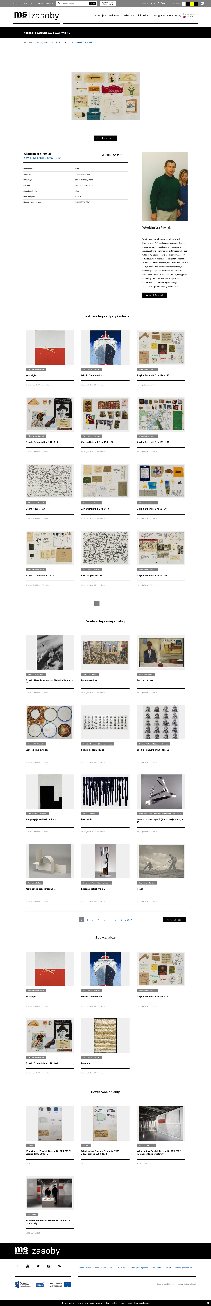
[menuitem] (101, 15)
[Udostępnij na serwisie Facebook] (121, 155)
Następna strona (175, 920)
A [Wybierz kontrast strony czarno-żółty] (196, 4)
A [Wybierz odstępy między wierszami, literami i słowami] (165, 3)
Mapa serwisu (100, 1267)
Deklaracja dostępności (138, 1267)
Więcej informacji (154, 295)
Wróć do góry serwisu (184, 1267)
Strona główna (42, 42)
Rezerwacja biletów (45, 3)
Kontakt (168, 1267)
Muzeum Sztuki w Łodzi (22, 3)
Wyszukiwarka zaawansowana (108, 3)
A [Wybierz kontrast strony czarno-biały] (187, 4)
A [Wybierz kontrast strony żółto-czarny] (192, 4)
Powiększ (106, 138)
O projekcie (120, 1267)
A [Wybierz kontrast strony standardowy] (183, 4)
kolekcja (99, 15)
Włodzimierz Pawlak (37, 154)
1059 (129, 919)
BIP (111, 1267)
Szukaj (92, 3)
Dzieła (59, 42)
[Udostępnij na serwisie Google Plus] (114, 155)
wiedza (128, 15)
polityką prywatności (138, 1303)
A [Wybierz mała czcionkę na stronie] (151, 3)
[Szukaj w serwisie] (72, 3)
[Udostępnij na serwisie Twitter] (118, 155)
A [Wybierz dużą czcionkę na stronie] (160, 3)
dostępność (159, 15)
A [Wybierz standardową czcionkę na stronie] (155, 3)
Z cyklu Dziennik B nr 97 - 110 (81, 42)
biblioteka (142, 15)
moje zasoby (174, 15)
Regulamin (156, 1267)
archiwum (114, 15)
